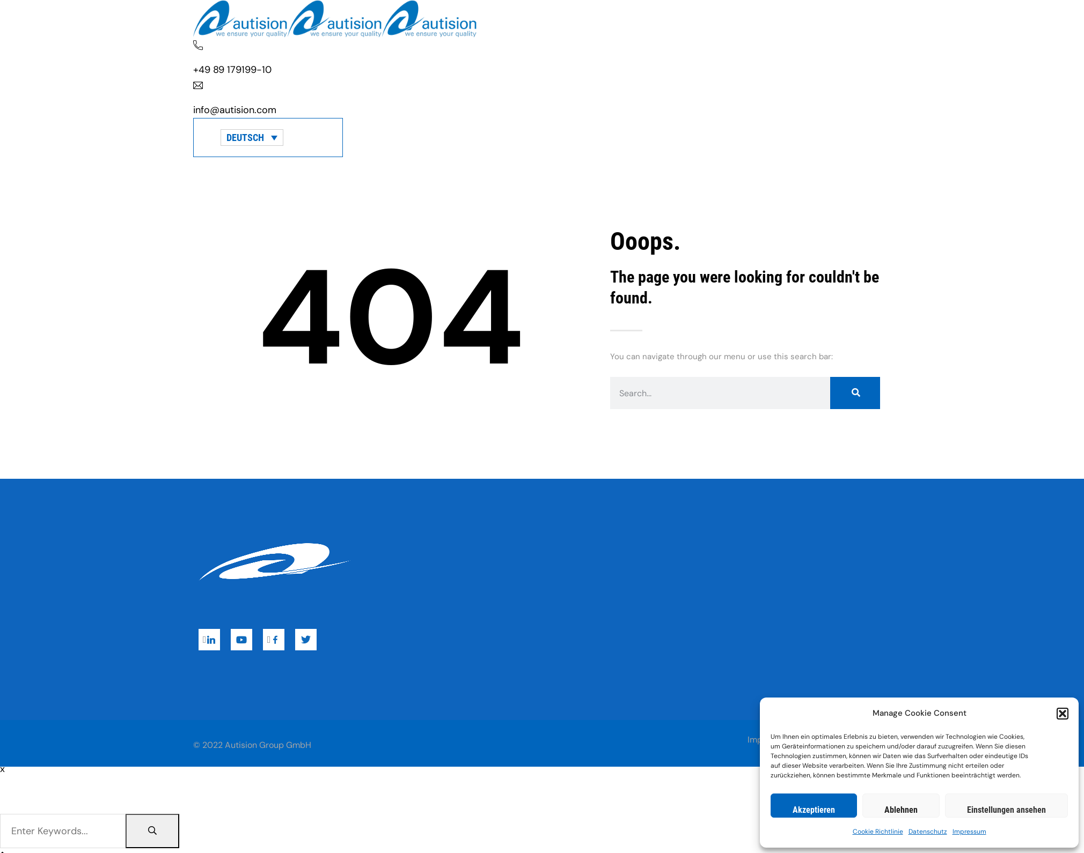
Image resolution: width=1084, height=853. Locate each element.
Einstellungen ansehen (1006, 810)
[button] (1062, 713)
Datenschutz (928, 831)
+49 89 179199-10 (232, 69)
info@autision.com (234, 109)
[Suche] (855, 393)
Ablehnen (901, 810)
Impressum (969, 831)
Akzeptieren (814, 810)
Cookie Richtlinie (878, 831)
